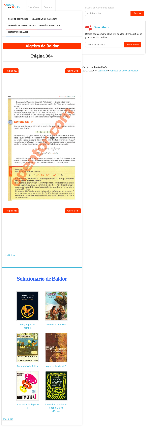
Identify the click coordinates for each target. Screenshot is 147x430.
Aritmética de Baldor (49, 26)
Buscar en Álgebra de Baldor (99, 7)
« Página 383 (11, 70)
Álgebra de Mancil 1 (56, 366)
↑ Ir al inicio (9, 255)
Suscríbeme (133, 44)
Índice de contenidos (18, 19)
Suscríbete (33, 7)
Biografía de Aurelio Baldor (22, 26)
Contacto (48, 7)
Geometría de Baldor (18, 32)
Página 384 (42, 56)
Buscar (137, 13)
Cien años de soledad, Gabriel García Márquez (56, 408)
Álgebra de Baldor (42, 46)
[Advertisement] (42, 82)
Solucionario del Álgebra (44, 19)
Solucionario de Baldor (42, 278)
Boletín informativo (143, 7)
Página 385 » (73, 70)
